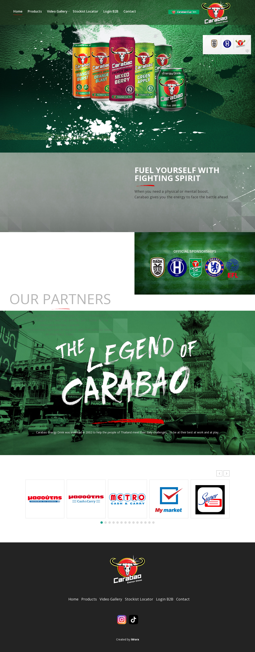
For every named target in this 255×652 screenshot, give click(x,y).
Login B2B (160, 14)
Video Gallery (107, 14)
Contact (179, 14)
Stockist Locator (135, 14)
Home (67, 14)
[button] (227, 472)
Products (84, 14)
